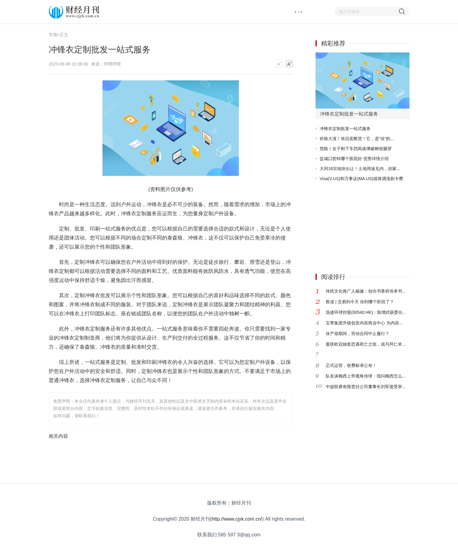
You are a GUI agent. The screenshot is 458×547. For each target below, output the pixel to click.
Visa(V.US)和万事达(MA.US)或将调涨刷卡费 (361, 178)
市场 (53, 34)
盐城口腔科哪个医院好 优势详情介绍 (354, 158)
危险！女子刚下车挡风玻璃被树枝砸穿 (356, 148)
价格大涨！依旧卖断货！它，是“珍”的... (357, 138)
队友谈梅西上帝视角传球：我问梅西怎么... (366, 376)
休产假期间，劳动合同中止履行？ (357, 333)
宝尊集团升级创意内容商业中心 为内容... (364, 322)
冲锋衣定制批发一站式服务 (345, 128)
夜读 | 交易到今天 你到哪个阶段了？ (360, 301)
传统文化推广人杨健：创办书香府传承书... (366, 291)
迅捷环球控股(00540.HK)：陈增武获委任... (366, 312)
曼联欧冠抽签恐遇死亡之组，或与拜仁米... (366, 344)
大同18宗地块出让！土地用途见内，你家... (360, 168)
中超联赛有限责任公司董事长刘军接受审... (366, 386)
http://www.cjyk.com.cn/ (237, 519)
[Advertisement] (353, 225)
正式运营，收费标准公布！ (351, 365)
